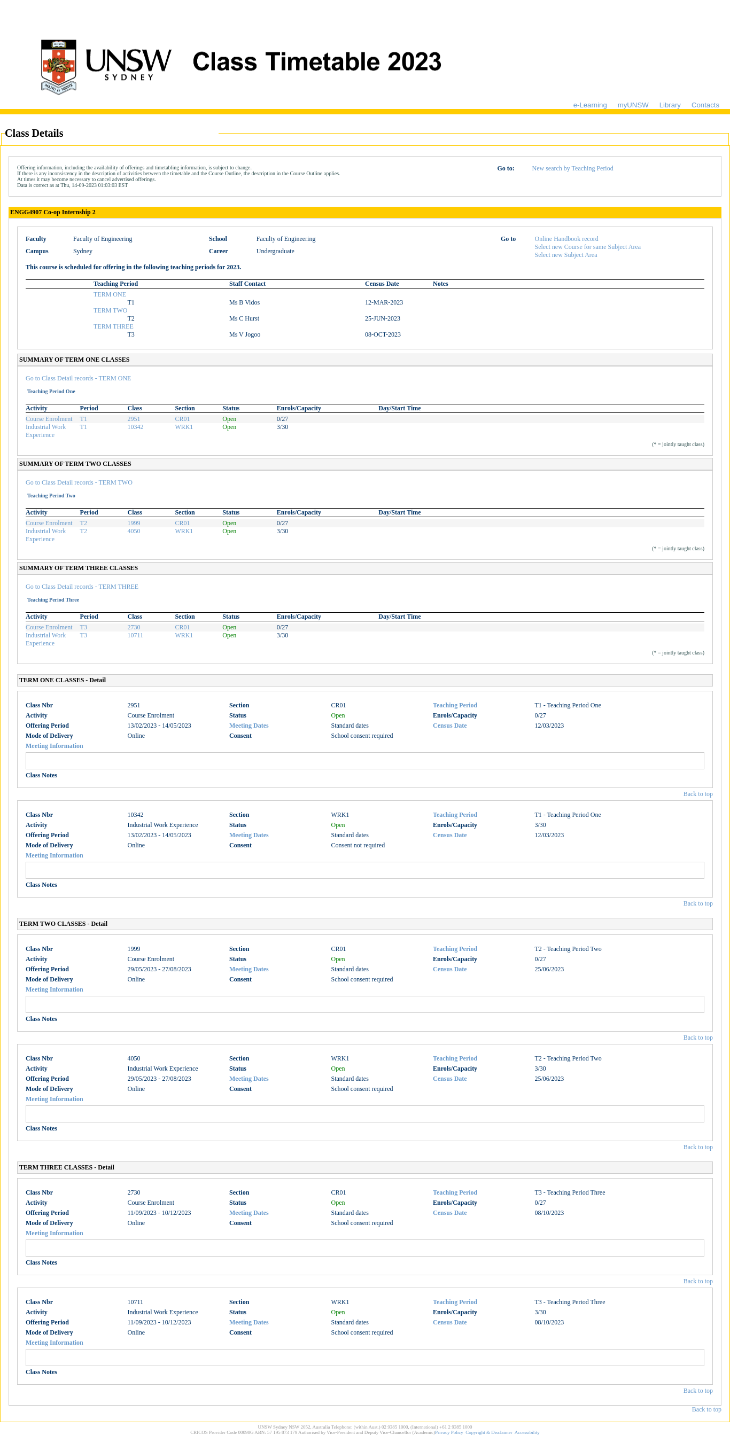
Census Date (450, 725)
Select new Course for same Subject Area (588, 247)
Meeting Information (54, 746)
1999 (133, 523)
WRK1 (184, 427)
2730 (133, 627)
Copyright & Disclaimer (488, 1432)
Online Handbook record (567, 239)
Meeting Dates (249, 725)
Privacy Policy (449, 1432)
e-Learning (590, 105)
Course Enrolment (49, 419)
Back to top (698, 794)
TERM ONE (110, 294)
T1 (83, 419)
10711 (135, 635)
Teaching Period (455, 705)
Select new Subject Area (566, 255)
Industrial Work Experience (46, 431)
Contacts (705, 105)
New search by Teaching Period (572, 168)
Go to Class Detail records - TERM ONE (78, 378)
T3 (83, 627)
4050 (133, 531)
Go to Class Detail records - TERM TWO (79, 482)
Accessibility (527, 1432)
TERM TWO (110, 310)
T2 (83, 523)
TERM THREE (114, 326)
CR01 (182, 419)
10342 (135, 427)
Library (670, 105)
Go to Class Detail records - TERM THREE (82, 586)
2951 (133, 419)
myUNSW (633, 105)
